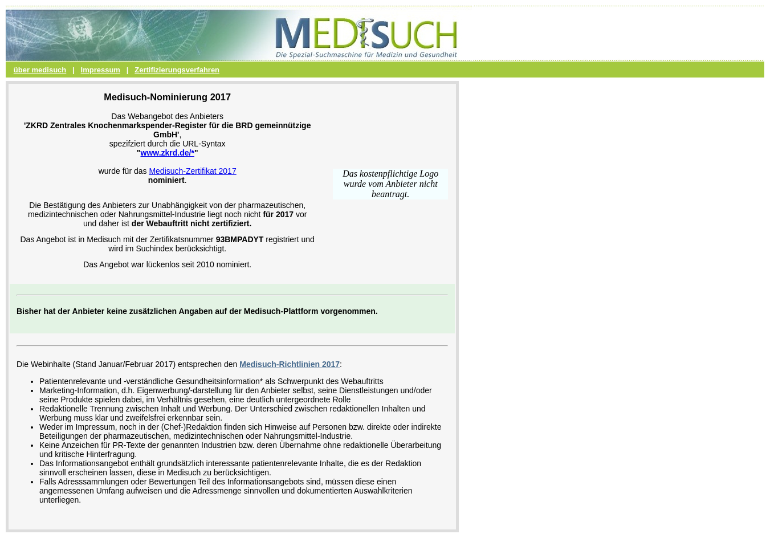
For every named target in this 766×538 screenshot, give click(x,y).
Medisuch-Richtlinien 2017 (289, 364)
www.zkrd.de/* (167, 152)
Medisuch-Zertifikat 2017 (192, 171)
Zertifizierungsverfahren (177, 70)
